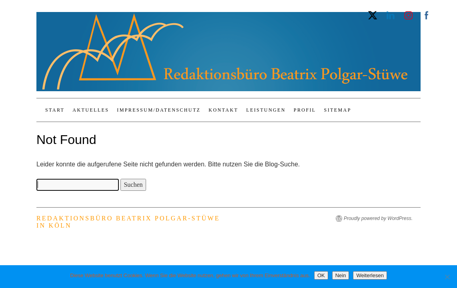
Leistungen (266, 110)
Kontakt (223, 110)
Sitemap (337, 110)
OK (321, 275)
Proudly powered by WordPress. (378, 218)
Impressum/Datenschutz (158, 110)
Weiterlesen (369, 275)
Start (54, 110)
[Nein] (447, 277)
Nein (340, 275)
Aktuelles (90, 110)
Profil (305, 110)
